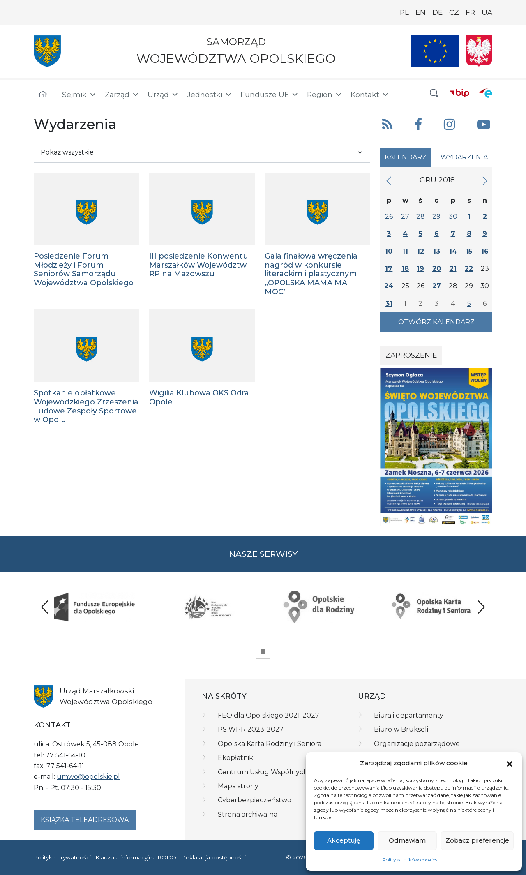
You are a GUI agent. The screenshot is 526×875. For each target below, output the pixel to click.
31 (388, 303)
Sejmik (79, 94)
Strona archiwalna (247, 814)
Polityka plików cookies (409, 860)
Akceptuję (343, 840)
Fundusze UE (269, 94)
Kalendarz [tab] (406, 157)
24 (388, 286)
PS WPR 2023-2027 (251, 729)
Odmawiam (407, 840)
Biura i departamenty (408, 715)
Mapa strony (238, 786)
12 (420, 251)
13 (436, 251)
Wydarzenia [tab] (464, 157)
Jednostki (209, 94)
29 (436, 216)
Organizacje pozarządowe (417, 744)
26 (389, 216)
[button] (509, 763)
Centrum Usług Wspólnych (263, 772)
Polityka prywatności (62, 857)
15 (469, 251)
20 (436, 268)
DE (437, 12)
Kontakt (370, 94)
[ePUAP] (485, 92)
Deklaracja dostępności (213, 857)
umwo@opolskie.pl (88, 776)
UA (487, 12)
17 (388, 268)
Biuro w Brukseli (401, 729)
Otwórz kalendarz (436, 322)
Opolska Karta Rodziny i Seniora (269, 744)
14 (453, 251)
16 (485, 251)
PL (404, 12)
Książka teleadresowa (85, 820)
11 (405, 251)
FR (470, 12)
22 (469, 268)
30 (453, 216)
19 (420, 268)
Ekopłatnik (235, 758)
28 (420, 216)
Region (324, 94)
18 (405, 268)
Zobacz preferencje (477, 840)
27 (405, 216)
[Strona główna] (42, 94)
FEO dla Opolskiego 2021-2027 (268, 715)
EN (420, 12)
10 (388, 251)
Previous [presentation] (45, 607)
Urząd (163, 94)
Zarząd (122, 94)
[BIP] (459, 92)
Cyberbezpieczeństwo (254, 800)
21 (453, 268)
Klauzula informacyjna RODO (135, 857)
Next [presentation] (481, 607)
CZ (454, 12)
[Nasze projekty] (435, 51)
